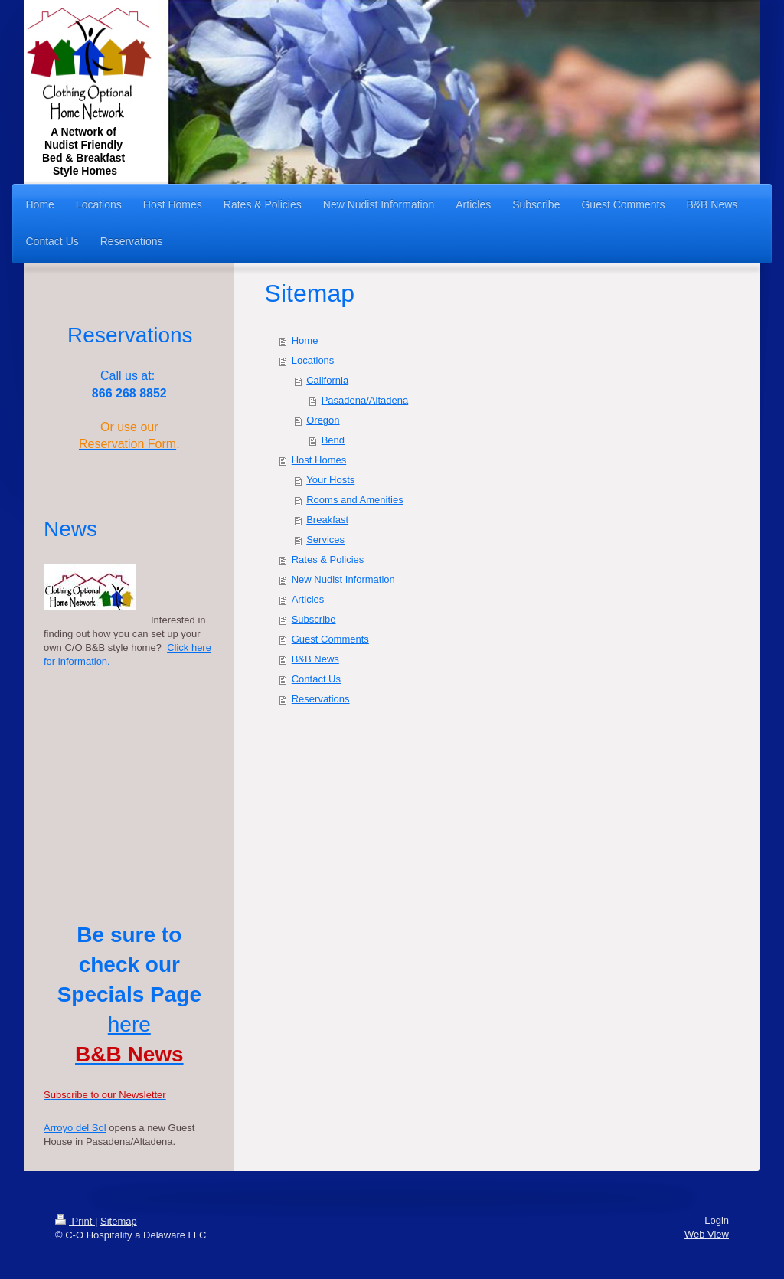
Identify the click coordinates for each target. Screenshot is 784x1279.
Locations (313, 360)
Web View (706, 1234)
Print (75, 1221)
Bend (333, 440)
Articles (308, 599)
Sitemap (118, 1221)
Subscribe (314, 619)
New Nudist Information (343, 579)
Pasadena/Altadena (365, 400)
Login (716, 1220)
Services (325, 539)
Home (305, 340)
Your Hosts (330, 480)
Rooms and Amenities (354, 499)
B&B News (315, 659)
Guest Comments (330, 639)
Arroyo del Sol (75, 1127)
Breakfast (327, 519)
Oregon (322, 420)
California (327, 380)
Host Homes (319, 460)
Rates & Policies (328, 559)
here (129, 1024)
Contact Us (316, 679)
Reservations (321, 699)
